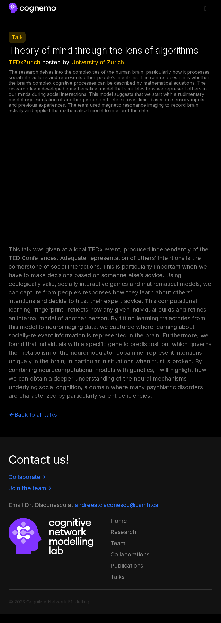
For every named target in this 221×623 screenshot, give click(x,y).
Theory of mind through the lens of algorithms (103, 50)
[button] (205, 8)
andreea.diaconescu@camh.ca (116, 505)
